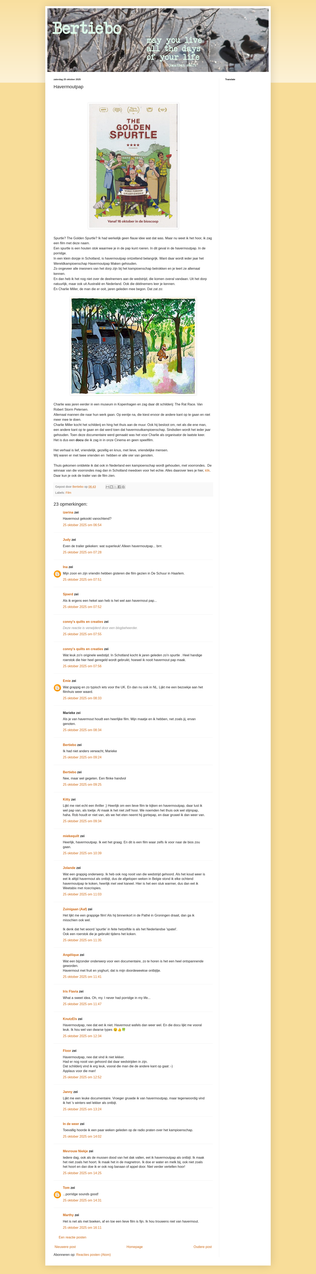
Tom (66, 1187)
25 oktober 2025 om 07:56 (82, 666)
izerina (68, 512)
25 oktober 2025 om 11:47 (82, 1004)
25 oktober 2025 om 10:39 (82, 853)
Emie (67, 681)
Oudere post (203, 1247)
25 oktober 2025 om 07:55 (82, 634)
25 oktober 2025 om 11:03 (82, 894)
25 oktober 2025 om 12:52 (82, 1077)
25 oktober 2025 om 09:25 (82, 784)
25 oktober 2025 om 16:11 (82, 1227)
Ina (65, 567)
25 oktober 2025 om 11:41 (82, 976)
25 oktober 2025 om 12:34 (82, 1036)
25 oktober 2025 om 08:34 (82, 730)
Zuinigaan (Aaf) (75, 909)
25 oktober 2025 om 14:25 (82, 1173)
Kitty (66, 799)
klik (207, 470)
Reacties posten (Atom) (93, 1254)
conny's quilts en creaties (83, 621)
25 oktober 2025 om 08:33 (82, 698)
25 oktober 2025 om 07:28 (82, 552)
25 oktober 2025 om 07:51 (82, 579)
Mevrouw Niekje (75, 1151)
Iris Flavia (70, 991)
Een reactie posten (72, 1237)
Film (68, 492)
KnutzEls (70, 1019)
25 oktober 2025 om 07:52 (82, 607)
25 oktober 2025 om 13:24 (82, 1109)
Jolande (69, 868)
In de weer (71, 1124)
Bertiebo (69, 745)
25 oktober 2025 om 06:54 (82, 525)
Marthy (68, 1215)
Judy (67, 539)
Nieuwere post (65, 1247)
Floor (67, 1050)
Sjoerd (68, 594)
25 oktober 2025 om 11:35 (82, 940)
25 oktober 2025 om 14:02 (82, 1136)
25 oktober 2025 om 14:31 (82, 1200)
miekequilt (71, 836)
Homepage (135, 1247)
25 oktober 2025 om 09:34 (82, 821)
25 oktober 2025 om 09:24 (82, 757)
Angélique (71, 955)
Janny (67, 1092)
